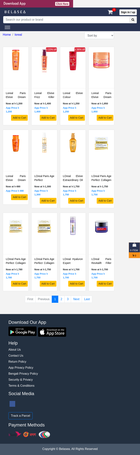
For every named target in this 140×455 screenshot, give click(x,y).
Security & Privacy (20, 379)
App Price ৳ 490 (15, 190)
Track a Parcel (20, 415)
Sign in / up (128, 12)
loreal (18, 34)
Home (7, 34)
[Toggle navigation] (7, 27)
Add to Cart (19, 117)
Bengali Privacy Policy (23, 373)
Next (76, 299)
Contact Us (15, 355)
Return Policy (17, 361)
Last (87, 299)
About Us (14, 349)
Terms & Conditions (21, 385)
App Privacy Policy (20, 367)
